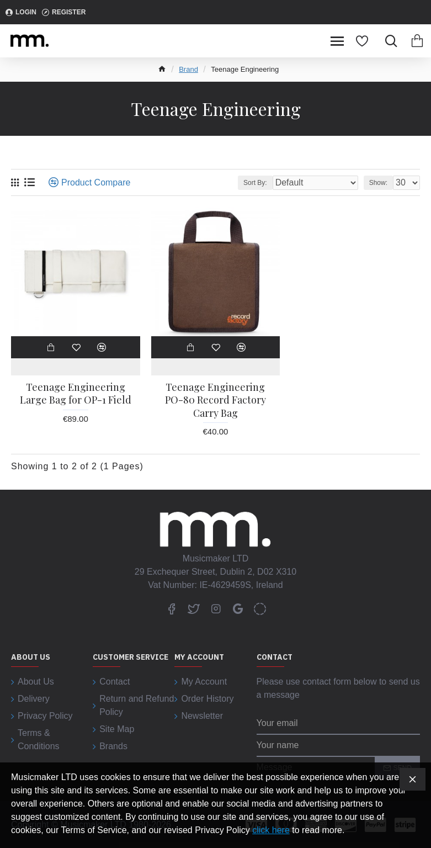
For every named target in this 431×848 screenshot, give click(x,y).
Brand (188, 69)
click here (271, 830)
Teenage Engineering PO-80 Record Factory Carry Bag (215, 400)
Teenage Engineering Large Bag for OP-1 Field (75, 393)
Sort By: (255, 183)
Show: (378, 183)
